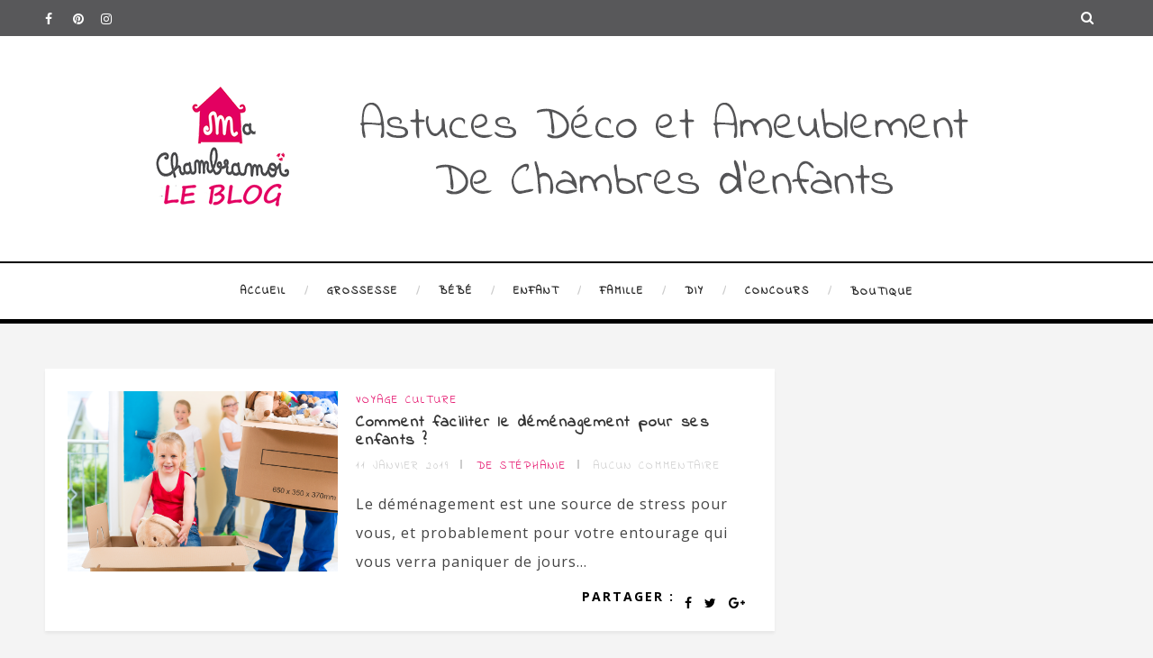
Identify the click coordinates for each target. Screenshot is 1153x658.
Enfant (536, 291)
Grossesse (362, 291)
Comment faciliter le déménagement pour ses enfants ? (532, 431)
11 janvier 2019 (402, 466)
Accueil (263, 291)
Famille (622, 291)
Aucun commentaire (657, 466)
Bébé (456, 291)
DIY (694, 291)
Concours (777, 291)
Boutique (881, 292)
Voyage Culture (407, 400)
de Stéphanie (522, 466)
